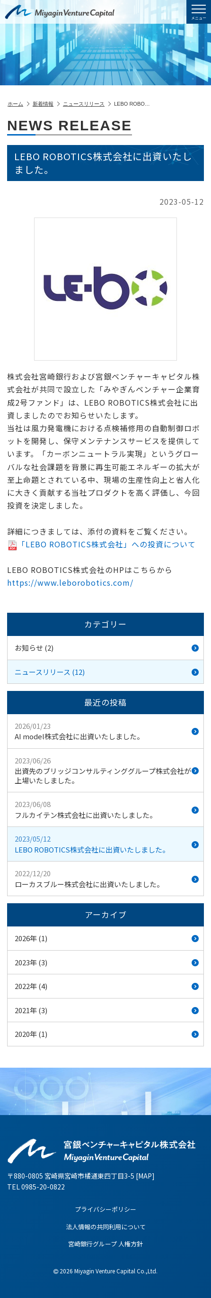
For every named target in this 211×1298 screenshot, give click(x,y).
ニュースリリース (87, 104)
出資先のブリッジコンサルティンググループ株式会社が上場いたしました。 (107, 770)
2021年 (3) (107, 1010)
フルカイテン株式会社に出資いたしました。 (107, 809)
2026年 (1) (107, 938)
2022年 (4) (107, 986)
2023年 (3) (107, 962)
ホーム (18, 104)
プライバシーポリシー (105, 1209)
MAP (145, 1175)
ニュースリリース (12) (107, 672)
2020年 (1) (107, 1034)
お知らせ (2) (107, 648)
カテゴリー (105, 624)
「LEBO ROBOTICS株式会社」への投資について (101, 544)
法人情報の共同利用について (106, 1226)
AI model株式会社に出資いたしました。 (107, 731)
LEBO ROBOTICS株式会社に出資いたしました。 (107, 844)
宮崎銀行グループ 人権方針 (105, 1243)
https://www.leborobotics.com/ (70, 582)
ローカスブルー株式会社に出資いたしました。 (107, 878)
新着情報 (46, 104)
